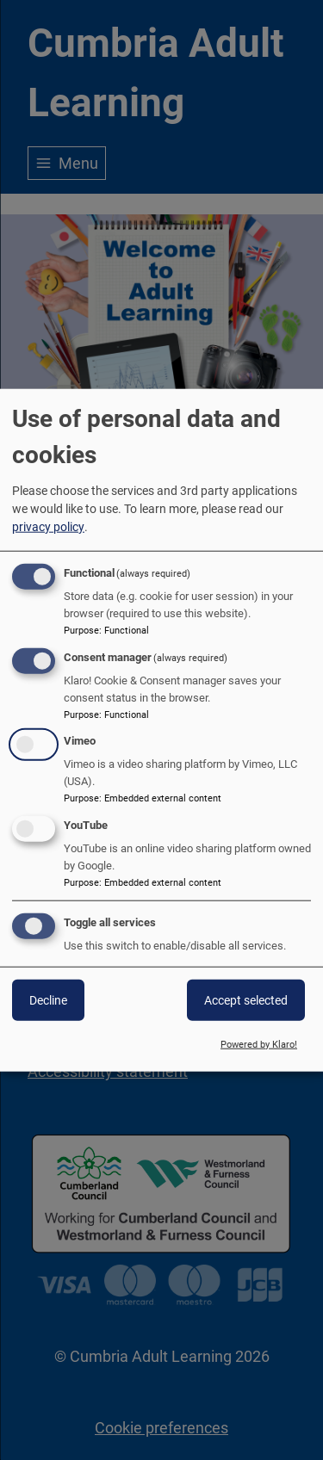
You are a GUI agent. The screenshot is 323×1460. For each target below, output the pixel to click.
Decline (48, 1000)
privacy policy (48, 526)
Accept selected (246, 1000)
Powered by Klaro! (259, 1044)
